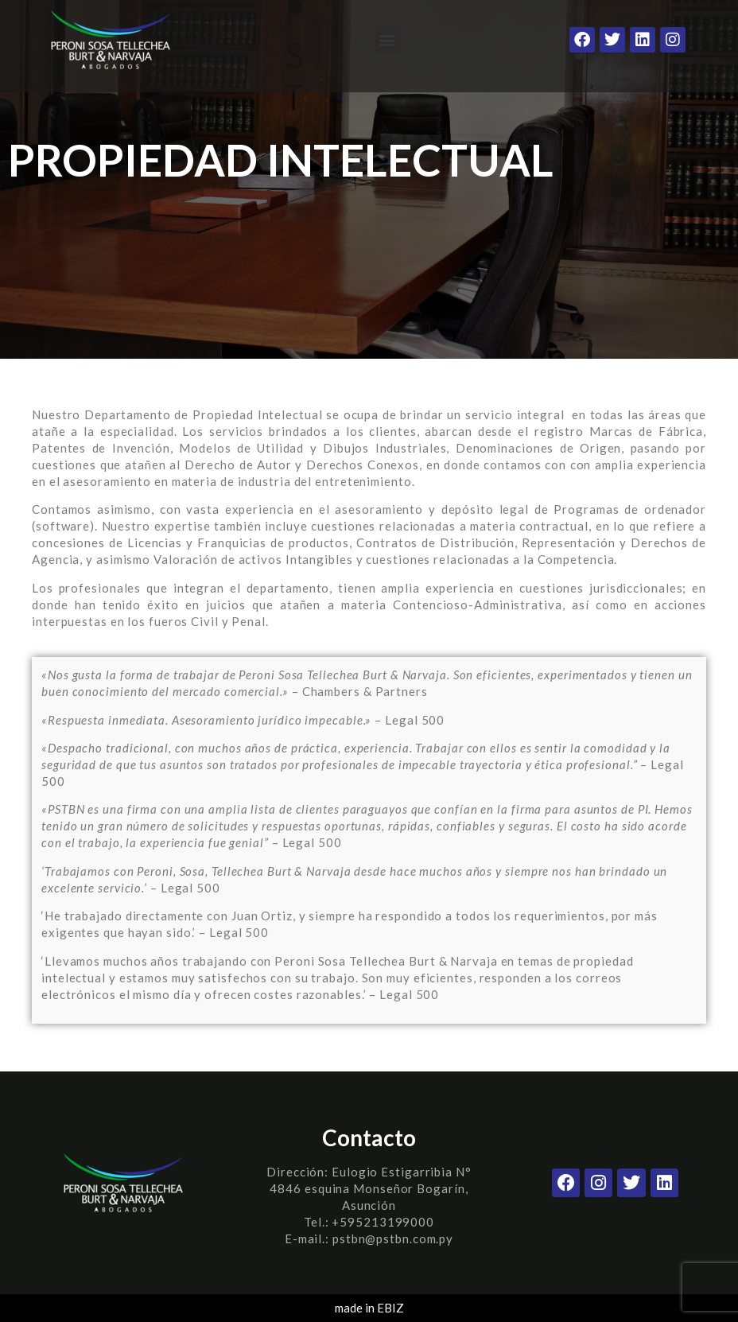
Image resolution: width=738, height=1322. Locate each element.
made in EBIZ (369, 1308)
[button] (388, 40)
